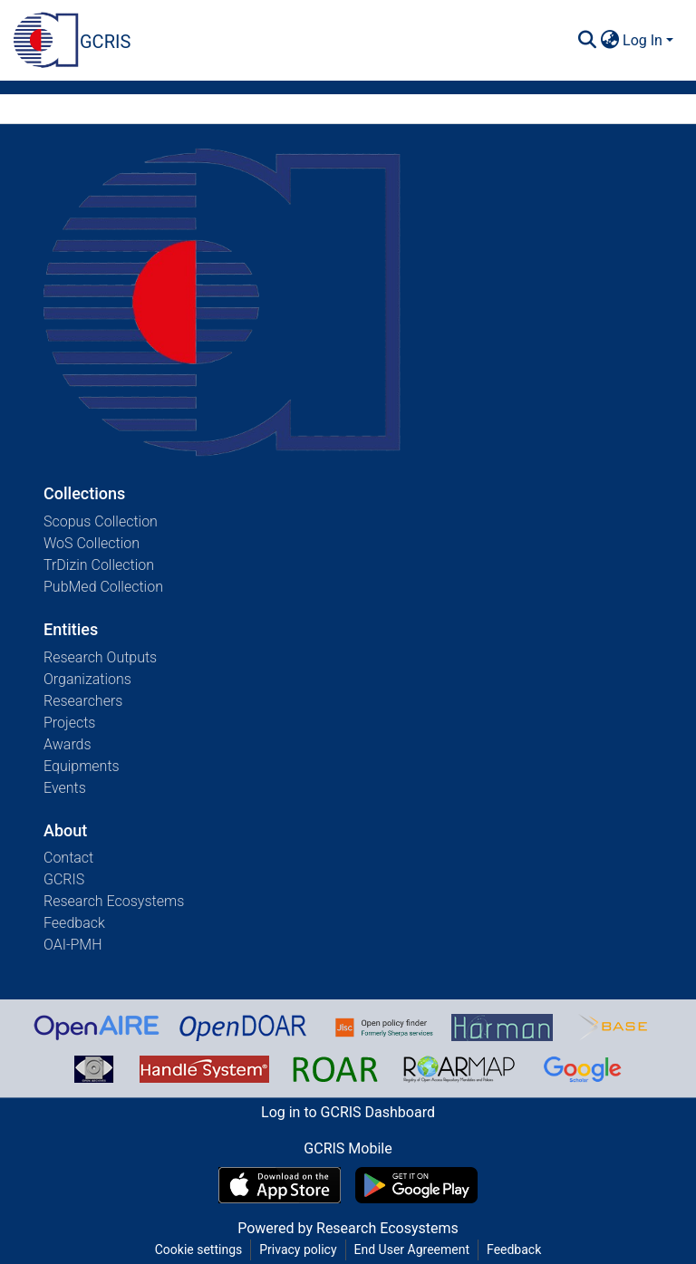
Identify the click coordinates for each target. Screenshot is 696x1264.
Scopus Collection (101, 521)
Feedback (74, 922)
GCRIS (64, 879)
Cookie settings (199, 1249)
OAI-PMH (73, 944)
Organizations (87, 679)
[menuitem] (609, 41)
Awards (68, 744)
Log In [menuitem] (642, 40)
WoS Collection (92, 543)
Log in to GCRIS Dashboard (348, 1112)
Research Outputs (100, 657)
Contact (68, 857)
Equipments (82, 766)
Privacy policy (297, 1249)
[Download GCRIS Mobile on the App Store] (279, 1185)
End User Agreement (411, 1249)
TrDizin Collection (99, 565)
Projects (69, 722)
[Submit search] (586, 41)
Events (65, 787)
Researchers (83, 700)
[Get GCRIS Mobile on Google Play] (416, 1185)
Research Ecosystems (114, 901)
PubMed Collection (103, 586)
